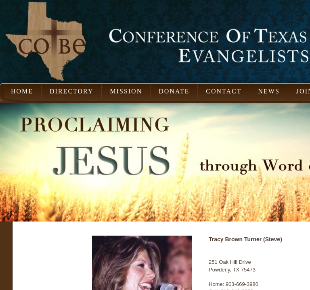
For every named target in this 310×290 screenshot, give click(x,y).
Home (22, 91)
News (269, 91)
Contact (223, 91)
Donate (174, 91)
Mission (126, 91)
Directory (71, 91)
